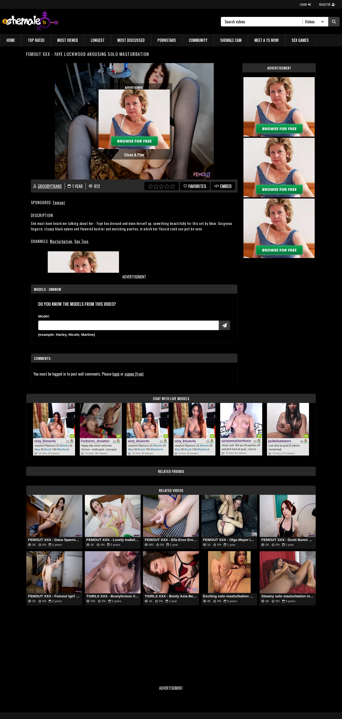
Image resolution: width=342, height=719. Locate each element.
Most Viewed (67, 40)
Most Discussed (131, 40)
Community (198, 40)
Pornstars (166, 40)
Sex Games (300, 40)
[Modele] (128, 325)
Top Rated (36, 40)
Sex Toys (81, 241)
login (115, 374)
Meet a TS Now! (266, 40)
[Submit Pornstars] (224, 325)
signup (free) (133, 374)
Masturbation (61, 241)
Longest (97, 40)
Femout (59, 202)
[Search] (264, 22)
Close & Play (134, 155)
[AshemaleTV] (30, 21)
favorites (195, 186)
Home (10, 40)
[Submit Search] (334, 21)
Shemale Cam (231, 40)
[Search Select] (313, 22)
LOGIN (305, 4)
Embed (223, 186)
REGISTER (327, 4)
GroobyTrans (50, 186)
